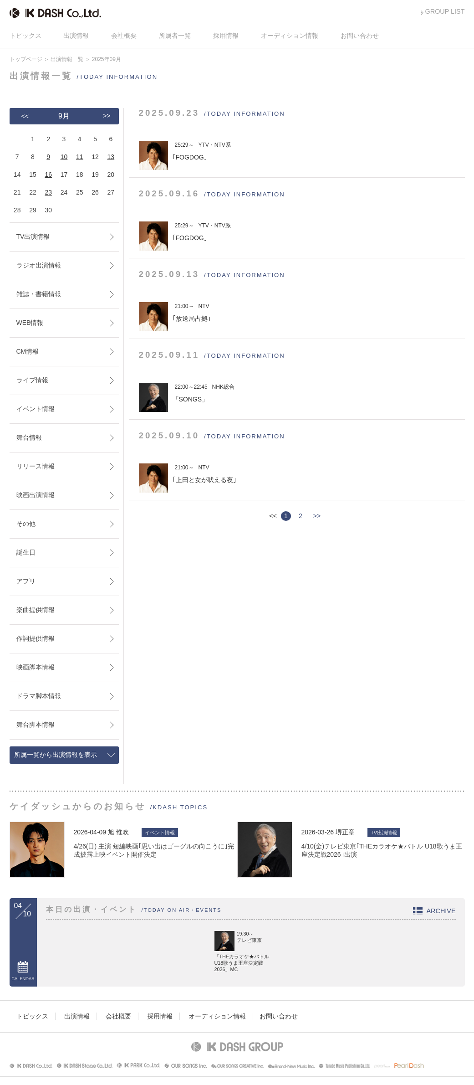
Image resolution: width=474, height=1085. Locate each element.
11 (79, 156)
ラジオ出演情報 (38, 265)
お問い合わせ (360, 35)
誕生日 (26, 552)
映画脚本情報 (35, 667)
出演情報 (76, 35)
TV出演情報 (33, 236)
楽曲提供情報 (35, 609)
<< (25, 116)
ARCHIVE (441, 911)
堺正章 (345, 832)
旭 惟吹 (118, 832)
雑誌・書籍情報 (38, 294)
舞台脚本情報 (35, 724)
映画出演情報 (35, 495)
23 (48, 192)
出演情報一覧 (67, 59)
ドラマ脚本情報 (38, 695)
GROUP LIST (445, 11)
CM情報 (27, 351)
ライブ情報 (32, 380)
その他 (26, 523)
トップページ (26, 59)
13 (111, 156)
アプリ (26, 581)
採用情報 (226, 35)
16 (48, 174)
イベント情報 (35, 408)
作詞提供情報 (35, 638)
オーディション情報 (289, 35)
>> (317, 515)
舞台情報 (29, 437)
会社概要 (124, 35)
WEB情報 (30, 322)
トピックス (25, 35)
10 (64, 156)
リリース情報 (35, 466)
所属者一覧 (175, 35)
